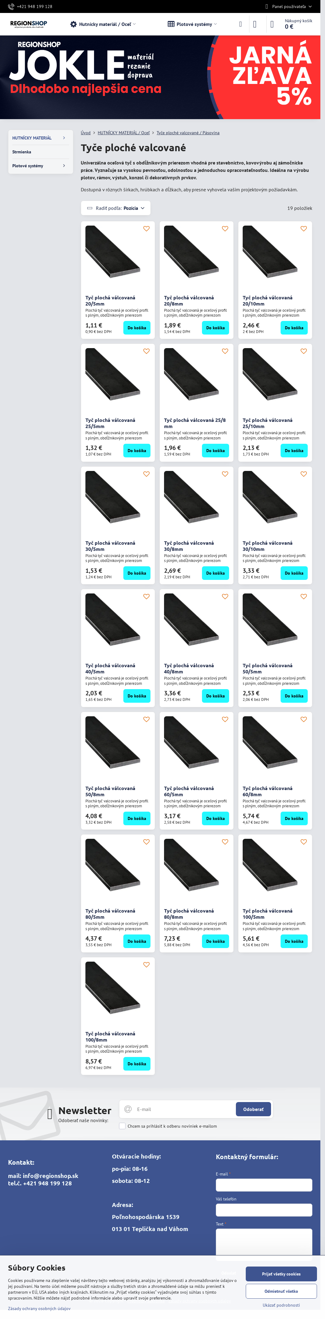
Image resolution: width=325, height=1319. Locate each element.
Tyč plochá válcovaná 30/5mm (110, 545)
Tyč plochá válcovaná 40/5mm (110, 668)
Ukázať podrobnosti (281, 1305)
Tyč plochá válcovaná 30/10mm (268, 545)
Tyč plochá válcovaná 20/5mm (110, 300)
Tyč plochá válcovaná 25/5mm (110, 423)
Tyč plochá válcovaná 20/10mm (268, 300)
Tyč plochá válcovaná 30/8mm (189, 545)
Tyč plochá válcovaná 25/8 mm (195, 423)
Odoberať (253, 1109)
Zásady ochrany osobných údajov (39, 1308)
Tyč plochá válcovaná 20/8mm (189, 300)
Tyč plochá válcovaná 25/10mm (268, 423)
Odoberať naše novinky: (83, 1120)
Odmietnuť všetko (281, 1291)
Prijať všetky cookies (281, 1274)
